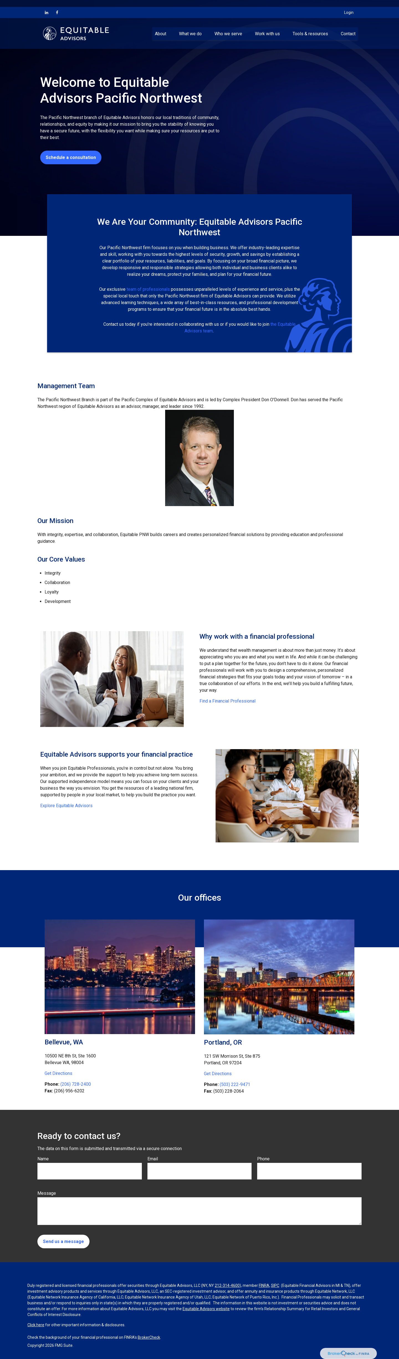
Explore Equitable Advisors (66, 805)
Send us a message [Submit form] (63, 1241)
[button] (160, 26)
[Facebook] (57, 5)
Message (46, 1193)
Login (349, 5)
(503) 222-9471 (235, 1084)
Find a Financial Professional (227, 701)
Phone (263, 1158)
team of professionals (148, 289)
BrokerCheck (149, 1337)
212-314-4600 (227, 1285)
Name (43, 1158)
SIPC (275, 1285)
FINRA (264, 1285)
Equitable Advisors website (206, 1309)
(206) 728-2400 (75, 1084)
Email (152, 1158)
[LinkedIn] (46, 5)
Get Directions (58, 1073)
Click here (35, 1325)
